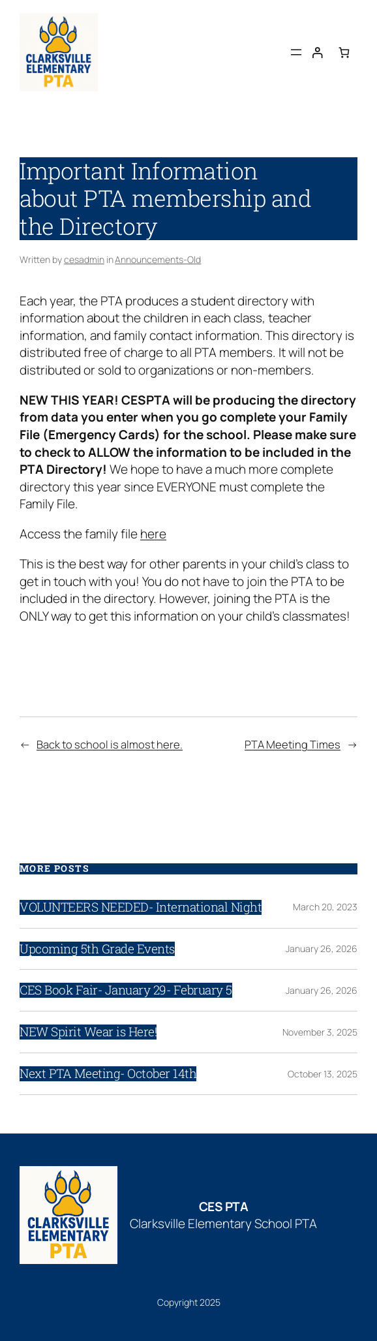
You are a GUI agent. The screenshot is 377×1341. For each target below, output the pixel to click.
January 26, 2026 (321, 948)
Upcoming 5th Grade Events (97, 949)
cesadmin (84, 259)
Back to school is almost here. (110, 744)
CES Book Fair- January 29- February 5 (126, 990)
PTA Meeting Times (292, 744)
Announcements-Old (158, 259)
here (153, 533)
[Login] (317, 52)
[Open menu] (296, 52)
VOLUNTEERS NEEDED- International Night (141, 907)
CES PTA (224, 1206)
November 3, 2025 (319, 1032)
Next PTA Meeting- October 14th (108, 1073)
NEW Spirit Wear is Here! (88, 1032)
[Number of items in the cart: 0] (344, 52)
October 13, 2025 (322, 1074)
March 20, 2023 (325, 907)
